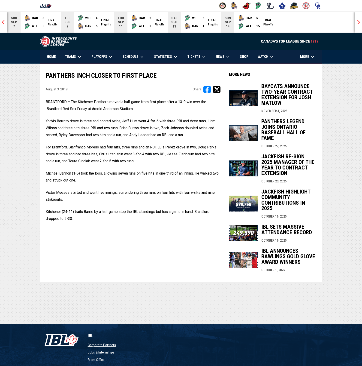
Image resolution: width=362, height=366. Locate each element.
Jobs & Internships (101, 352)
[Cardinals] (246, 5)
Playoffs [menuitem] (102, 57)
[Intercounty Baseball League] (47, 5)
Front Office (96, 360)
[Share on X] (216, 89)
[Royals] (318, 5)
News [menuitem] (223, 57)
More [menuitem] (307, 57)
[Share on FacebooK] (207, 89)
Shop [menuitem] (246, 56)
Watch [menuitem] (266, 57)
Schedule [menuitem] (134, 57)
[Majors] (270, 5)
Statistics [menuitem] (166, 57)
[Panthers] (294, 5)
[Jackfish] (258, 5)
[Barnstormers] (222, 5)
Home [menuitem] (51, 57)
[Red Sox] (306, 5)
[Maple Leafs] (282, 5)
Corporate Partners (102, 345)
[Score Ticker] (181, 22)
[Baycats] (234, 5)
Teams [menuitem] (73, 57)
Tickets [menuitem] (197, 57)
